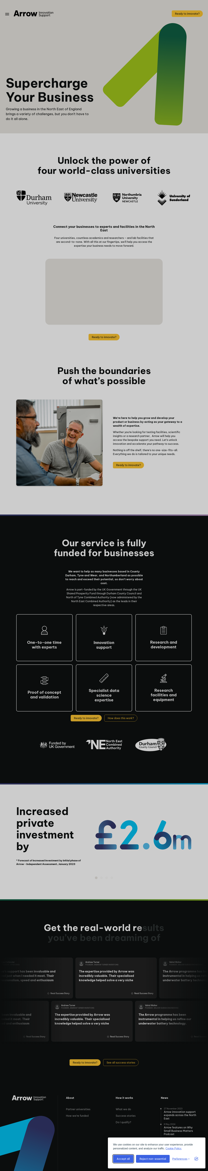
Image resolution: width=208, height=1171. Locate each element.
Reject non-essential (153, 1158)
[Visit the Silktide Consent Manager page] (196, 1159)
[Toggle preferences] (181, 1158)
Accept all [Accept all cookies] (123, 1158)
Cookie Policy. (174, 1148)
